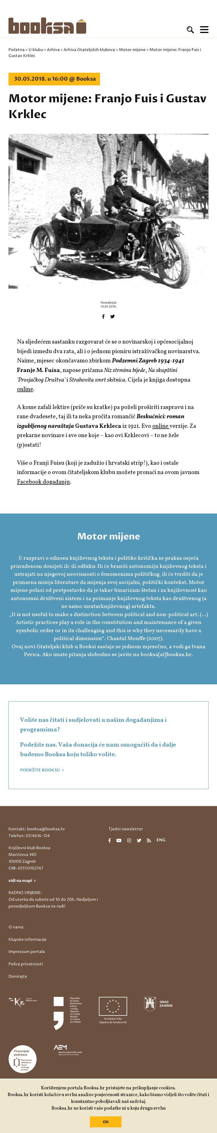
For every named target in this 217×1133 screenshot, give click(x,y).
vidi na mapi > (22, 880)
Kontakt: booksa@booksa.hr (36, 829)
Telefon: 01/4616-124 (29, 835)
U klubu (36, 49)
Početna (16, 49)
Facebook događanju (43, 482)
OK (106, 1122)
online (25, 389)
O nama (15, 927)
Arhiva (53, 49)
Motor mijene (132, 49)
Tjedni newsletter (125, 829)
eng (161, 840)
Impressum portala (26, 951)
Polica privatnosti (25, 964)
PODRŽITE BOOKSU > (42, 770)
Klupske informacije (27, 939)
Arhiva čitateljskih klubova (89, 49)
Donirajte (17, 976)
